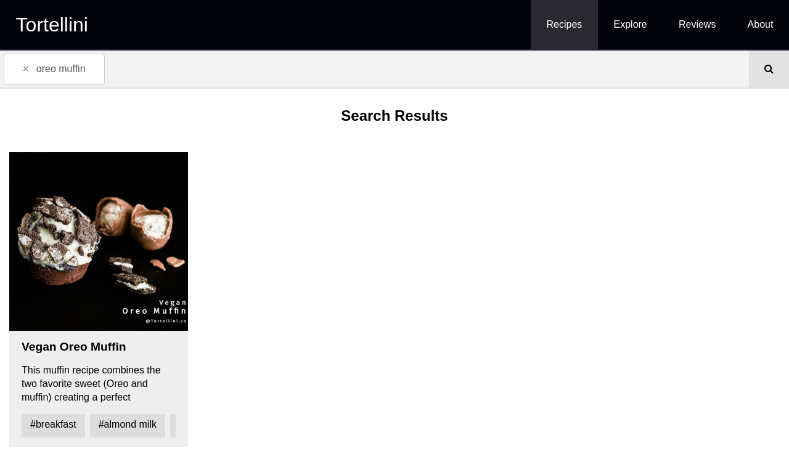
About (761, 24)
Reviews (697, 24)
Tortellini (52, 25)
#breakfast (53, 424)
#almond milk (128, 424)
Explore (630, 24)
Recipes (565, 24)
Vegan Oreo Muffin (74, 346)
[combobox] (374, 69)
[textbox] (126, 68)
